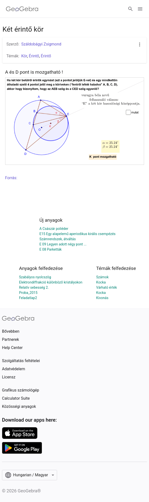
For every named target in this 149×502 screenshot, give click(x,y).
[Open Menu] (140, 9)
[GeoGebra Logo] (22, 8)
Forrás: (11, 177)
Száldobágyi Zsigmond (41, 44)
